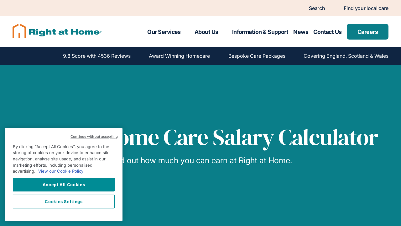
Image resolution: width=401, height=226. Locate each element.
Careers (367, 32)
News (300, 32)
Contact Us (327, 32)
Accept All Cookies (64, 184)
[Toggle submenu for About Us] (224, 31)
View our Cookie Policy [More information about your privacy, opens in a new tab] (60, 171)
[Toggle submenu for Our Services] (186, 31)
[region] (63, 174)
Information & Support (260, 32)
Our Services (164, 32)
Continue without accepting (94, 136)
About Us (206, 32)
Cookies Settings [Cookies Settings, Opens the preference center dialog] (64, 201)
